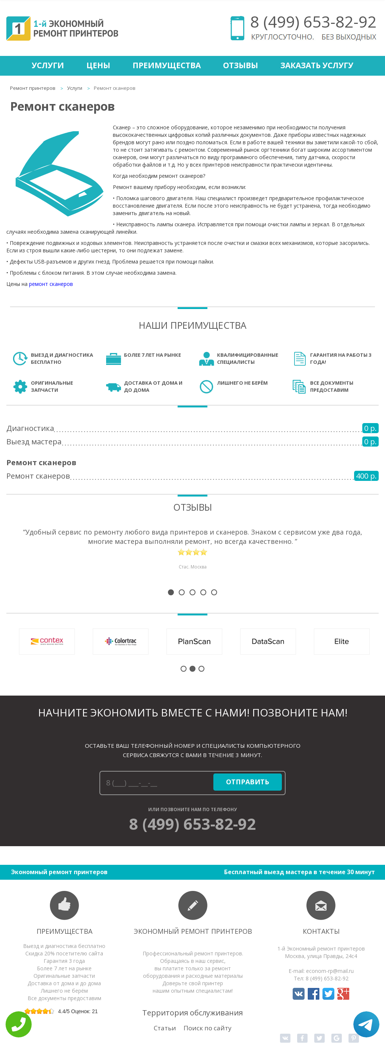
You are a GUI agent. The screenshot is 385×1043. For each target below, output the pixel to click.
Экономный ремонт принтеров (193, 931)
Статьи (165, 1028)
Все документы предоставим (331, 386)
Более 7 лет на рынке (152, 355)
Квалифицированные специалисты (247, 358)
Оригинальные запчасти (52, 386)
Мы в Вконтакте (298, 994)
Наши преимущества (192, 325)
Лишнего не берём (242, 382)
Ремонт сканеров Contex (47, 641)
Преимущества (167, 65)
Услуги (48, 65)
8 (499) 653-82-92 (313, 21)
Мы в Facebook (313, 994)
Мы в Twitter (328, 994)
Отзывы (240, 65)
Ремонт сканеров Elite (342, 641)
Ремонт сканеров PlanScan (194, 641)
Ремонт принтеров (32, 88)
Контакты (321, 931)
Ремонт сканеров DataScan (268, 641)
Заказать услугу (316, 65)
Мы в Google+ (343, 994)
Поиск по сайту (208, 1028)
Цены (98, 65)
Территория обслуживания (192, 1013)
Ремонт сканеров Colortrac (121, 641)
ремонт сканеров (51, 283)
